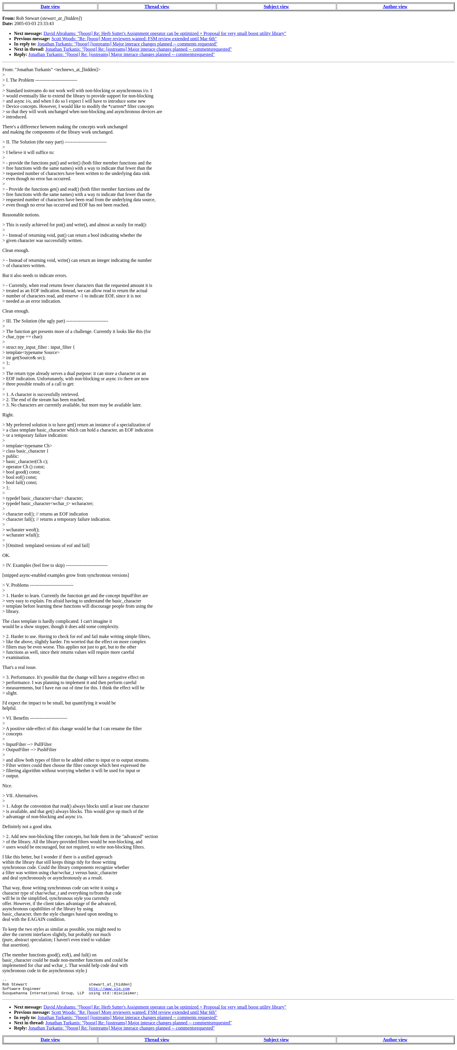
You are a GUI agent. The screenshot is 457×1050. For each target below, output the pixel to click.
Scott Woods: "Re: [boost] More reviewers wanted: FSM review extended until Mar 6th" (134, 38)
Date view (50, 6)
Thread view (157, 6)
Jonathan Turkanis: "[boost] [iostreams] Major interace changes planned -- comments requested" (127, 43)
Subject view (276, 6)
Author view (395, 6)
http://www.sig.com (109, 991)
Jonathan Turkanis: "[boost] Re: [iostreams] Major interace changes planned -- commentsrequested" (138, 49)
